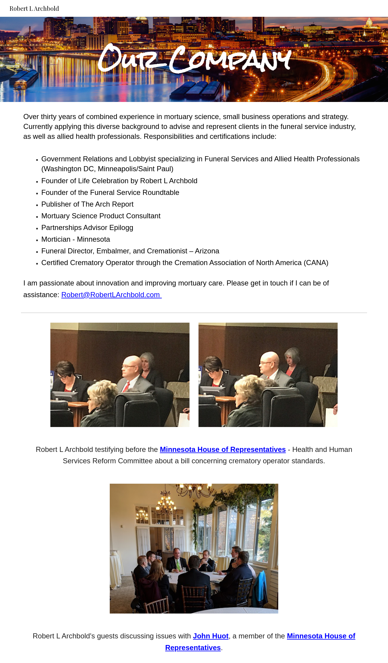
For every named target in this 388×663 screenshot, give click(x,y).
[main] (194, 59)
